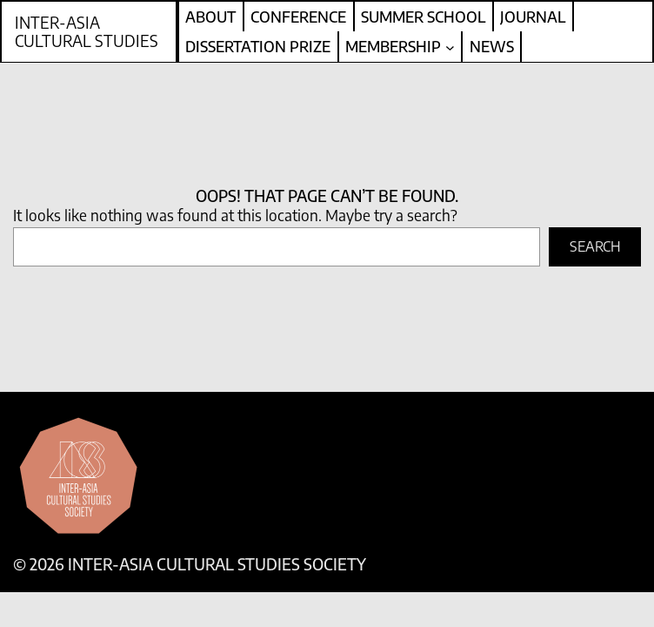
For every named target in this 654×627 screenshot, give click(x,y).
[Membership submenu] (450, 46)
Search (595, 246)
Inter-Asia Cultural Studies (86, 31)
